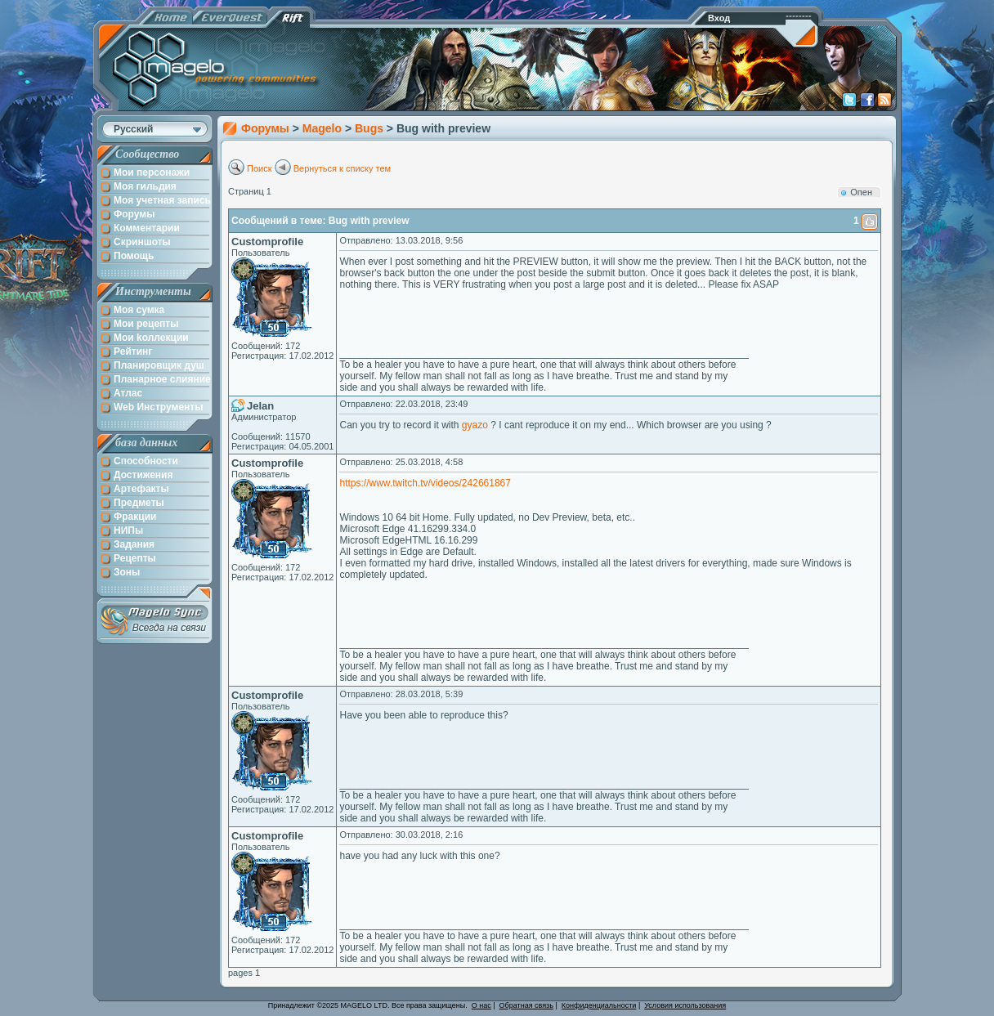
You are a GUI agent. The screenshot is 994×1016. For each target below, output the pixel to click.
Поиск (259, 168)
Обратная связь (526, 1005)
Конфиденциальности (599, 1005)
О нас (481, 1005)
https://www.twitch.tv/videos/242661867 (424, 483)
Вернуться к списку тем (342, 168)
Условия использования (685, 1005)
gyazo (475, 425)
